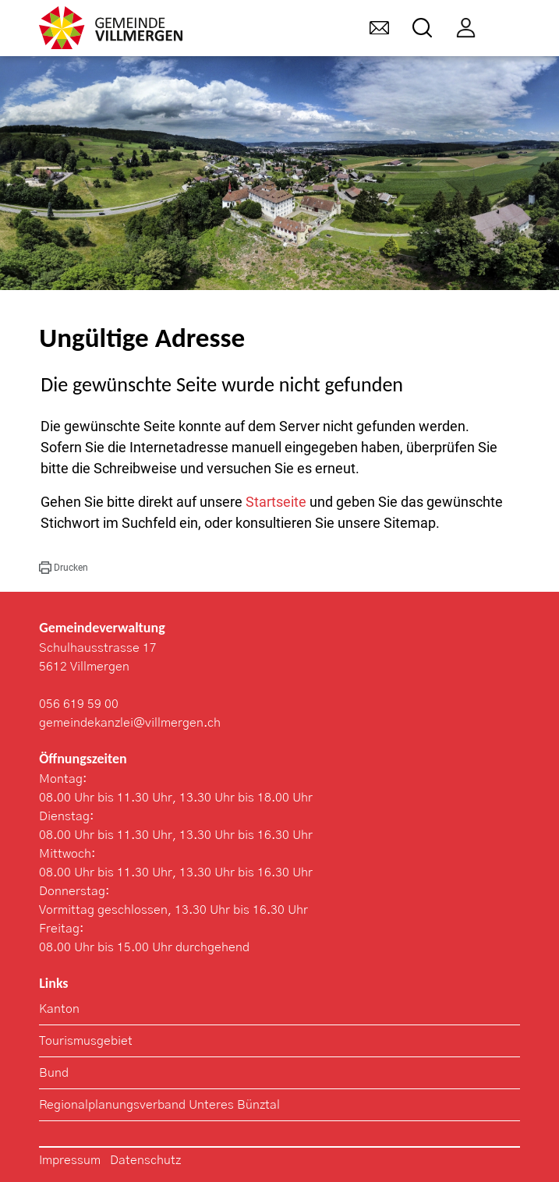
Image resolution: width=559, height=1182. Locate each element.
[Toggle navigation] (509, 27)
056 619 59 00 (79, 704)
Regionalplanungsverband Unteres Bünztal (159, 1105)
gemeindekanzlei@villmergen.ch (130, 723)
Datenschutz (145, 1160)
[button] (63, 567)
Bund (54, 1073)
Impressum (70, 1160)
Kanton (59, 1009)
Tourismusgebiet (86, 1041)
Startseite (276, 502)
